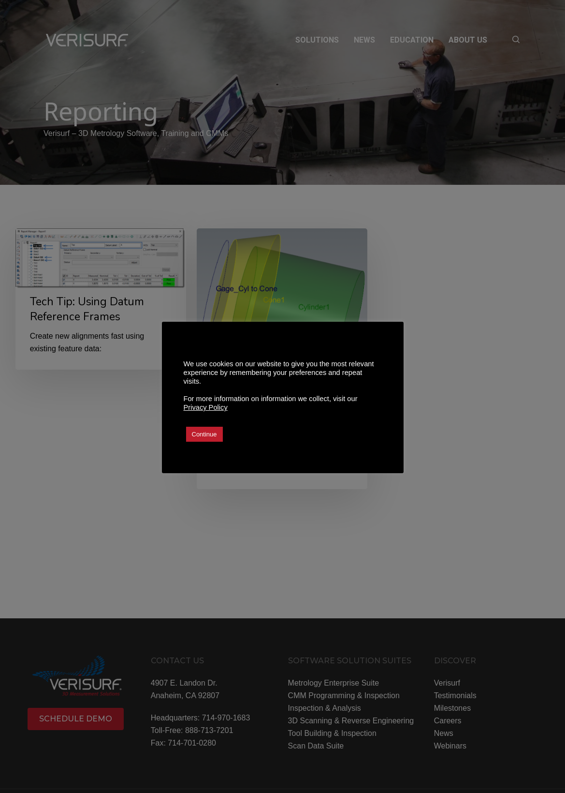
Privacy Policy (206, 407)
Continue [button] (204, 434)
